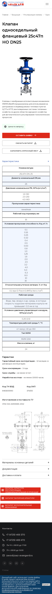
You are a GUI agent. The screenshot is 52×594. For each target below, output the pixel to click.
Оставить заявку (24, 135)
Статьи (5, 570)
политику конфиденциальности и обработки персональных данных (21, 590)
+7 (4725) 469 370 (15, 534)
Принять (46, 584)
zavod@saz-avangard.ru (19, 555)
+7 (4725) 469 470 (15, 540)
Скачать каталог (24, 143)
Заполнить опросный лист (24, 151)
